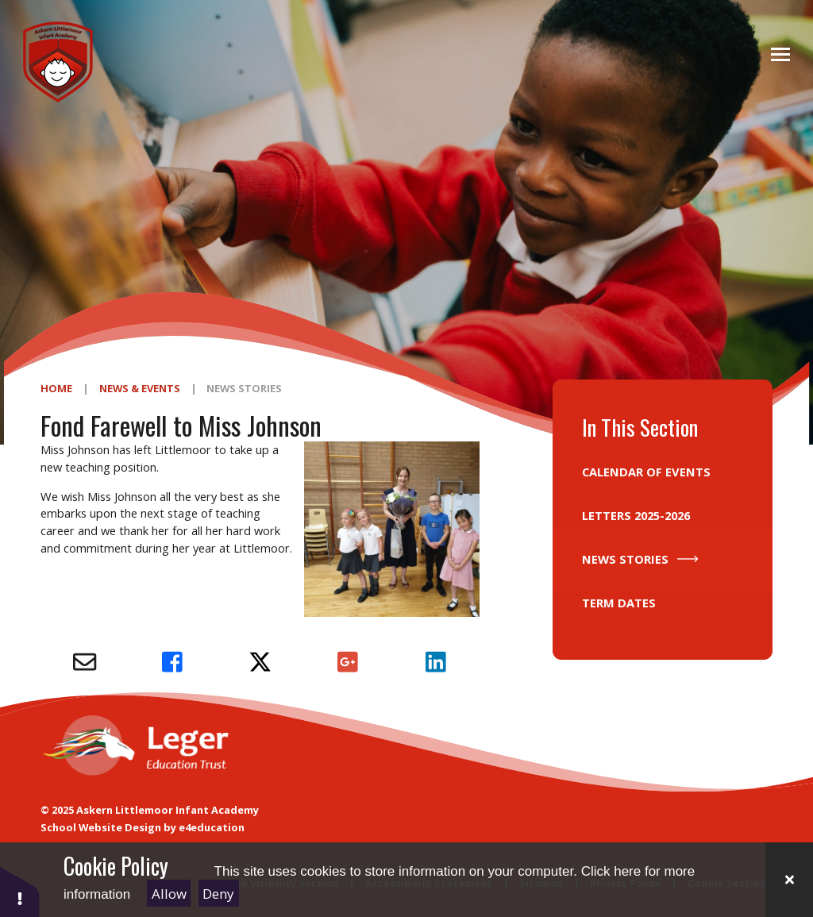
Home (56, 388)
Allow (169, 893)
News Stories (244, 388)
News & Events (139, 388)
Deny (218, 893)
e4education (212, 827)
